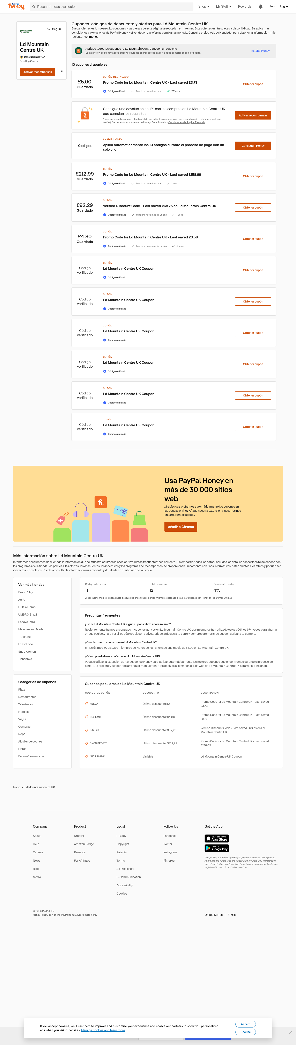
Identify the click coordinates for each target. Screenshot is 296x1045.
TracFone (24, 637)
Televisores (25, 704)
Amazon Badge (84, 844)
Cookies (122, 893)
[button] (221, 915)
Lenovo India (26, 622)
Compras (24, 726)
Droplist (79, 836)
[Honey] (16, 6)
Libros (22, 749)
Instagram (170, 852)
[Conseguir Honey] (253, 146)
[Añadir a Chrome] (180, 527)
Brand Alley (25, 592)
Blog (36, 869)
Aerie (21, 600)
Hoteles (23, 712)
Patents (122, 852)
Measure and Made (30, 629)
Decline (245, 1032)
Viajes (22, 719)
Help (36, 844)
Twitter (167, 844)
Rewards (244, 6)
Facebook (169, 836)
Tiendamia (25, 659)
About (37, 836)
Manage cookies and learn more (103, 1030)
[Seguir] (54, 29)
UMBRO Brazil (27, 614)
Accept (246, 1024)
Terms (121, 860)
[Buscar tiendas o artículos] (111, 6)
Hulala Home (27, 607)
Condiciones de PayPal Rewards (186, 122)
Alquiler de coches (30, 741)
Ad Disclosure (125, 869)
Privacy (121, 836)
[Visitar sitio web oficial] (61, 72)
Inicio (16, 787)
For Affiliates (82, 860)
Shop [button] (203, 6)
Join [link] (272, 6)
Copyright (123, 844)
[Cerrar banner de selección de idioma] (290, 1032)
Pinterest (169, 860)
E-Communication (129, 877)
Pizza (21, 689)
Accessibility (125, 885)
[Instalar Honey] (260, 50)
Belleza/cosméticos (31, 756)
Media (37, 877)
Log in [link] (284, 6)
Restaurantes (27, 697)
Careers (38, 852)
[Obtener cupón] (253, 84)
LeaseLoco (25, 644)
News (36, 860)
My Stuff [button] (223, 6)
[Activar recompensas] (37, 72)
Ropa (21, 734)
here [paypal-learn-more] (93, 914)
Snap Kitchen (27, 651)
